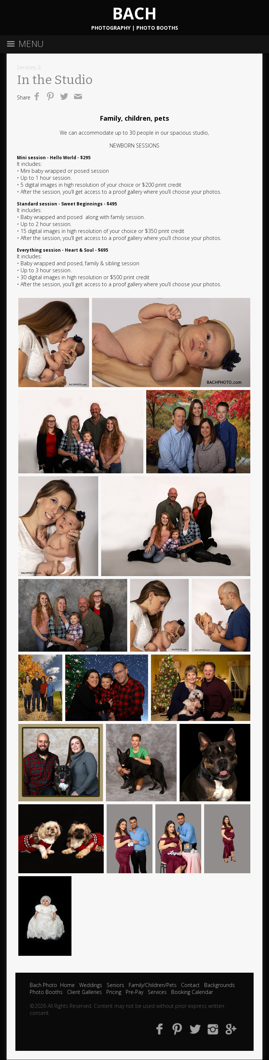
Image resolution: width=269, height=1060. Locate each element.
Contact (190, 984)
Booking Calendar (192, 991)
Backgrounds (219, 984)
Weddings (90, 984)
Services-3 (29, 67)
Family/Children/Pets (153, 984)
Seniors (115, 984)
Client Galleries (84, 991)
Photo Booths (46, 991)
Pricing (113, 991)
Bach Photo (43, 984)
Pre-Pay (134, 991)
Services (157, 991)
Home (67, 984)
